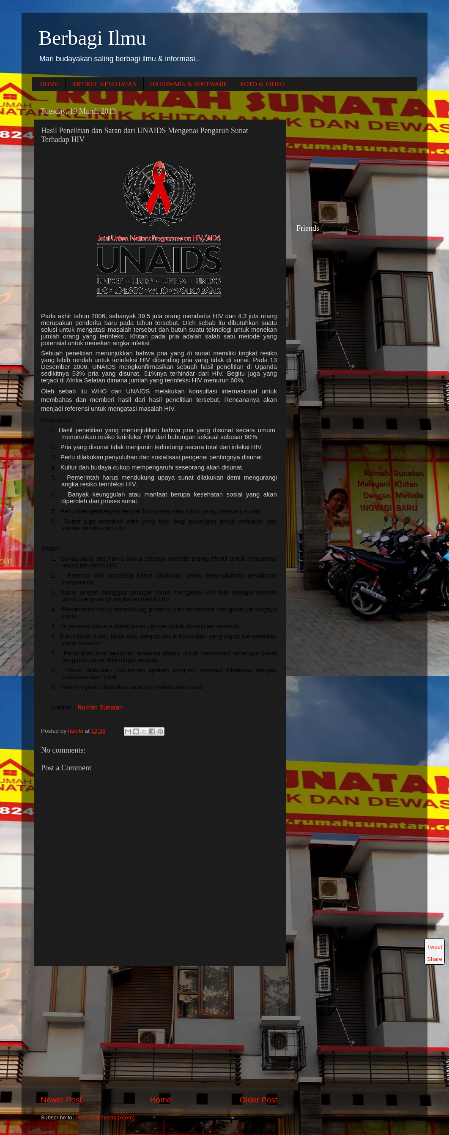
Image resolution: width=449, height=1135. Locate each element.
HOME (49, 84)
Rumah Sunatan (100, 707)
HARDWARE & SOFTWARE (188, 84)
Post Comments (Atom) (105, 1117)
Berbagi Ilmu (92, 38)
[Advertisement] (159, 1030)
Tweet (434, 947)
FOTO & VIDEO (263, 84)
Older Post (258, 1099)
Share (434, 959)
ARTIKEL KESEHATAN (104, 84)
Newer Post (61, 1099)
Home (160, 1099)
